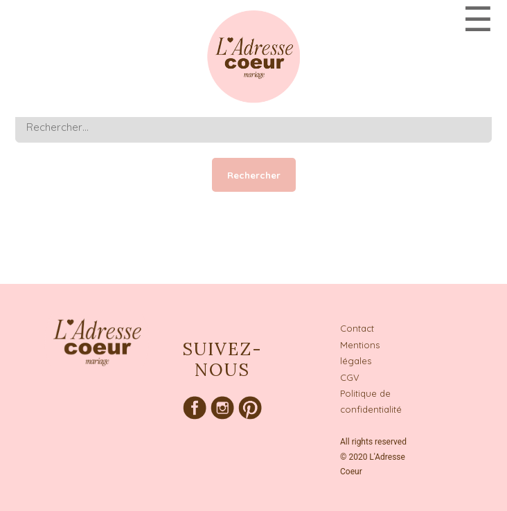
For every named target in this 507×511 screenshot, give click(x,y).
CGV (349, 377)
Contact (357, 328)
